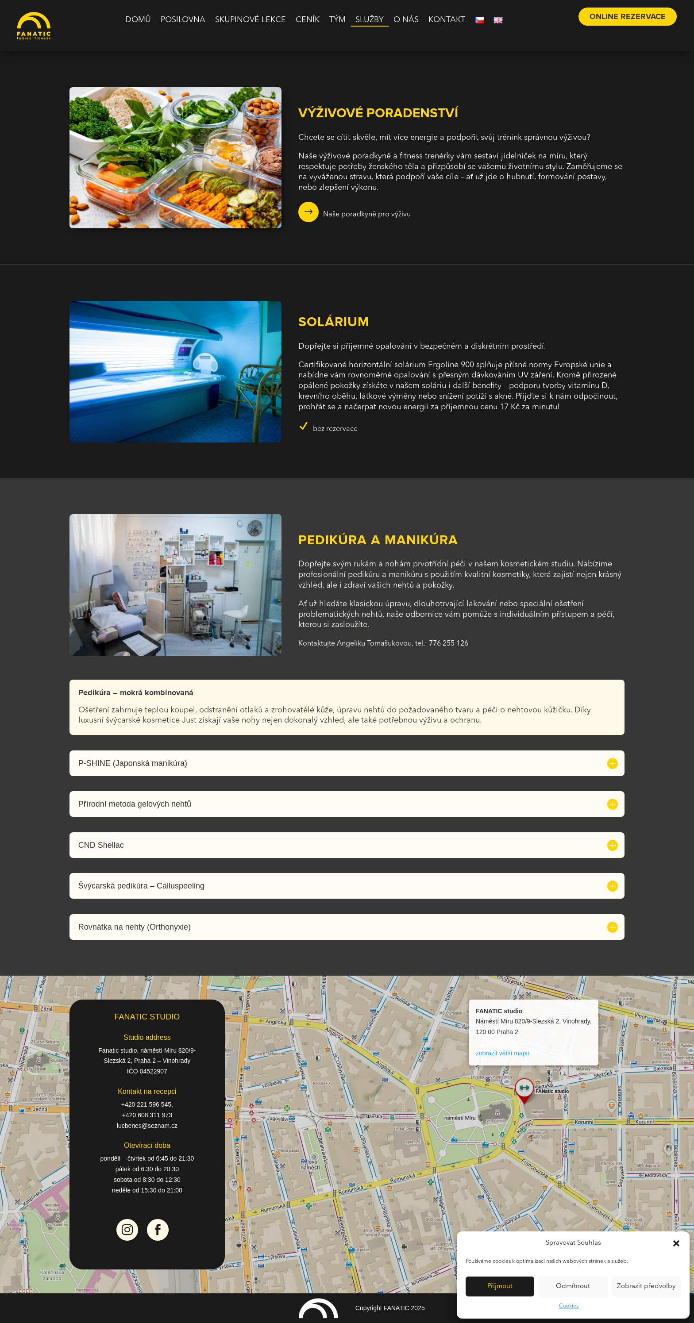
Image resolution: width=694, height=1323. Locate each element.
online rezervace (628, 16)
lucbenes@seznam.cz (147, 1125)
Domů (138, 20)
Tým (337, 20)
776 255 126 (448, 643)
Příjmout (500, 1286)
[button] (676, 1243)
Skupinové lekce (250, 20)
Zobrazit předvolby (646, 1286)
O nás (406, 20)
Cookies (568, 1306)
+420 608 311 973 (147, 1115)
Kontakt (446, 20)
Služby (369, 20)
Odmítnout (573, 1286)
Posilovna (183, 20)
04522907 (153, 1071)
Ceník (308, 20)
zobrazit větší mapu (502, 1053)
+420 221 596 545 (146, 1104)
